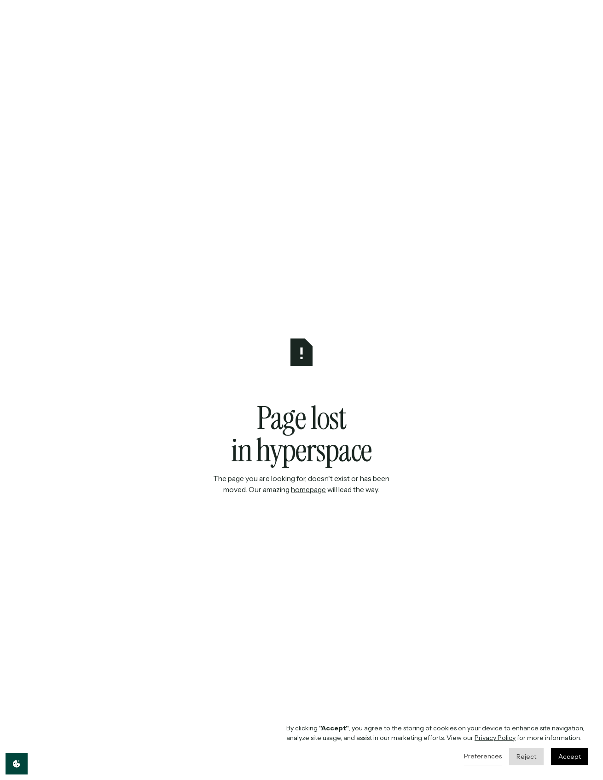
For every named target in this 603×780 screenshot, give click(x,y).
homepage (308, 489)
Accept (569, 756)
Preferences (483, 756)
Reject (526, 756)
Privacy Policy (495, 738)
